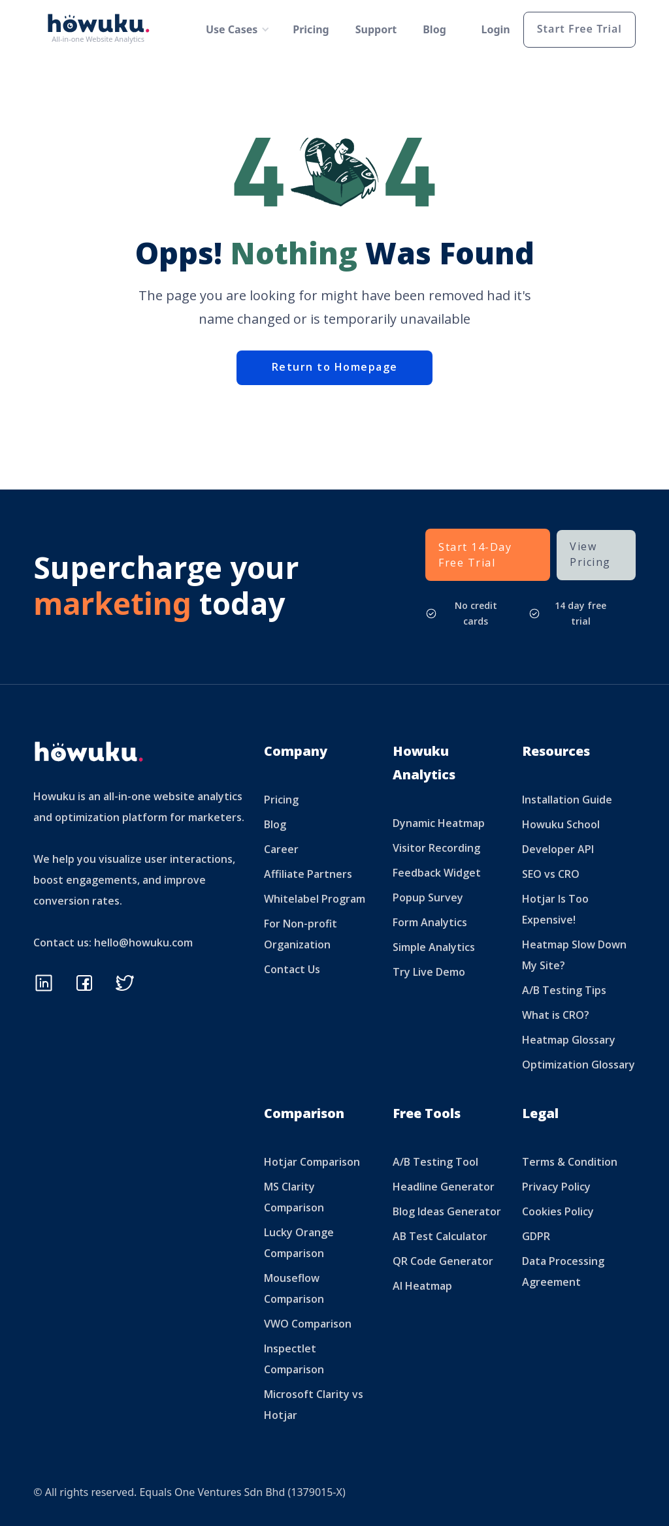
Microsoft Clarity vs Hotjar (313, 1404)
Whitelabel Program (314, 899)
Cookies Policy (558, 1211)
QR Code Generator (443, 1261)
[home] (102, 29)
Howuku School (561, 824)
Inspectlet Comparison (294, 1359)
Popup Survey (428, 897)
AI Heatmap (422, 1286)
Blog (434, 29)
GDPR (536, 1236)
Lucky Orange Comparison (299, 1242)
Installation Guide (567, 799)
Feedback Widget (437, 872)
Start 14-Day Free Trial (475, 555)
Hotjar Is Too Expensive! (555, 909)
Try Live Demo (429, 972)
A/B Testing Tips (564, 990)
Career (281, 849)
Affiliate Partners (308, 874)
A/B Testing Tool (435, 1162)
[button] (233, 29)
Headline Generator (444, 1186)
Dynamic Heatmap (439, 823)
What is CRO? (555, 1015)
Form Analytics (430, 922)
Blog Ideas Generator (447, 1211)
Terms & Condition (569, 1162)
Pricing (311, 29)
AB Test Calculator (440, 1236)
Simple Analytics (434, 947)
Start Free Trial (579, 29)
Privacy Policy (556, 1186)
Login (495, 29)
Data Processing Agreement (563, 1271)
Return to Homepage (335, 367)
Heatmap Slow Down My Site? (574, 955)
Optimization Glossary (578, 1064)
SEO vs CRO (550, 874)
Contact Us (292, 969)
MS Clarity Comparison (294, 1197)
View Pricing (590, 554)
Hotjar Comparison (312, 1162)
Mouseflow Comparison (294, 1288)
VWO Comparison (307, 1323)
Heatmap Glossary (568, 1040)
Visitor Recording (436, 848)
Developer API (558, 849)
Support (376, 29)
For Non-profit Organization (300, 934)
